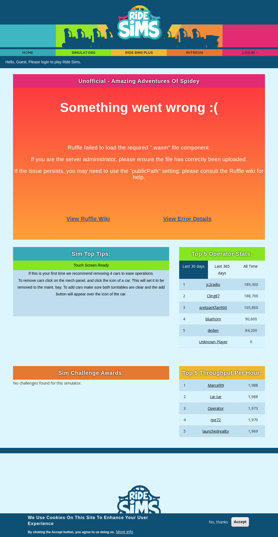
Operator (216, 415)
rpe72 (216, 427)
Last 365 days (222, 277)
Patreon (194, 56)
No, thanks (218, 521)
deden (213, 337)
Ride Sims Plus (139, 56)
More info (124, 531)
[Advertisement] (139, 477)
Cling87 (213, 303)
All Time (251, 273)
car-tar (216, 404)
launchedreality (216, 438)
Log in (250, 56)
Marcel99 (216, 392)
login (45, 69)
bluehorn (213, 326)
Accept (240, 522)
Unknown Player (213, 349)
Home (27, 56)
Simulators (83, 56)
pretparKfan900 (213, 314)
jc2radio (213, 291)
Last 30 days (193, 273)
